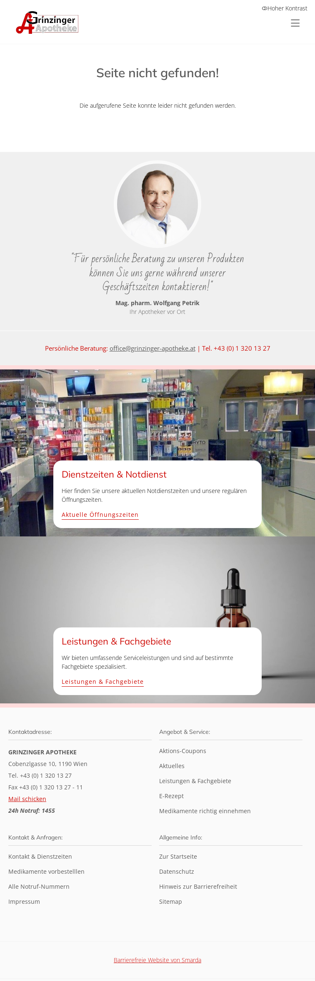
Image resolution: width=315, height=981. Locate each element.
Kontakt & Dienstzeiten (40, 856)
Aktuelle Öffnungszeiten (100, 514)
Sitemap (170, 901)
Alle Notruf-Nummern (39, 886)
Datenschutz (176, 871)
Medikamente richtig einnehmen (205, 811)
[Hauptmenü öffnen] (295, 23)
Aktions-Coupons (182, 751)
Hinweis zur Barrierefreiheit (198, 886)
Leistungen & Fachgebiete (103, 681)
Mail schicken (27, 799)
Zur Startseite (178, 856)
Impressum (24, 901)
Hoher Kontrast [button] (285, 8)
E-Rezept (171, 796)
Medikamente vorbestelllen (46, 871)
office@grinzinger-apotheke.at (152, 348)
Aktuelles (172, 766)
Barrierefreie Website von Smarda (157, 960)
